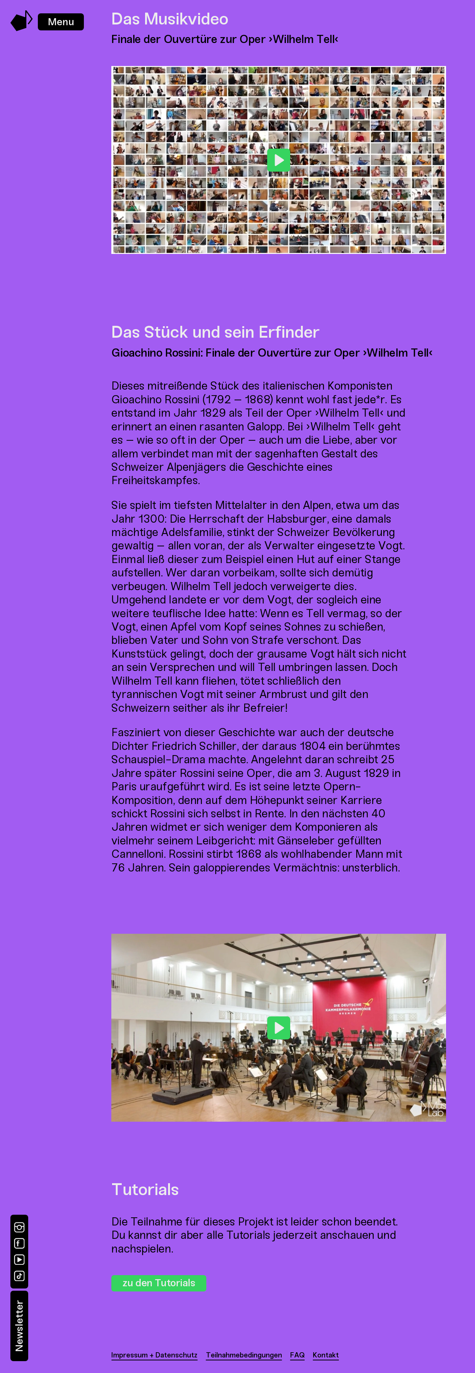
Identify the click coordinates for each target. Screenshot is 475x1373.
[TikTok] (19, 1276)
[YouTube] (19, 1259)
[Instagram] (19, 1227)
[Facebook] (19, 1243)
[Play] (278, 160)
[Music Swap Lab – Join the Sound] (21, 29)
